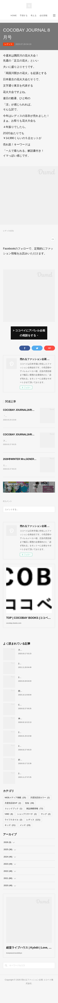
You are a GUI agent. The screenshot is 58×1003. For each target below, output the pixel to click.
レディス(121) (8, 231)
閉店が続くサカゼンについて (31, 701)
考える (33, 15)
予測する (24, 15)
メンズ (25, 835)
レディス (8, 44)
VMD (9, 824)
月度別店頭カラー (40, 807)
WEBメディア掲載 (15, 807)
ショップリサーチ (26, 824)
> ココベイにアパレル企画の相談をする (29, 333)
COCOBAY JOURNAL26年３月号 (21, 436)
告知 (29, 813)
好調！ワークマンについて (30, 769)
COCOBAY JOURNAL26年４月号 (21, 410)
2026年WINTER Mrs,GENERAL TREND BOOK (28, 462)
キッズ (10, 835)
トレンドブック (13, 818)
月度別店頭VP (13, 813)
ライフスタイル (13, 829)
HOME (14, 15)
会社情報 (43, 15)
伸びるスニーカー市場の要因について (35, 728)
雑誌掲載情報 (34, 818)
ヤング (45, 824)
